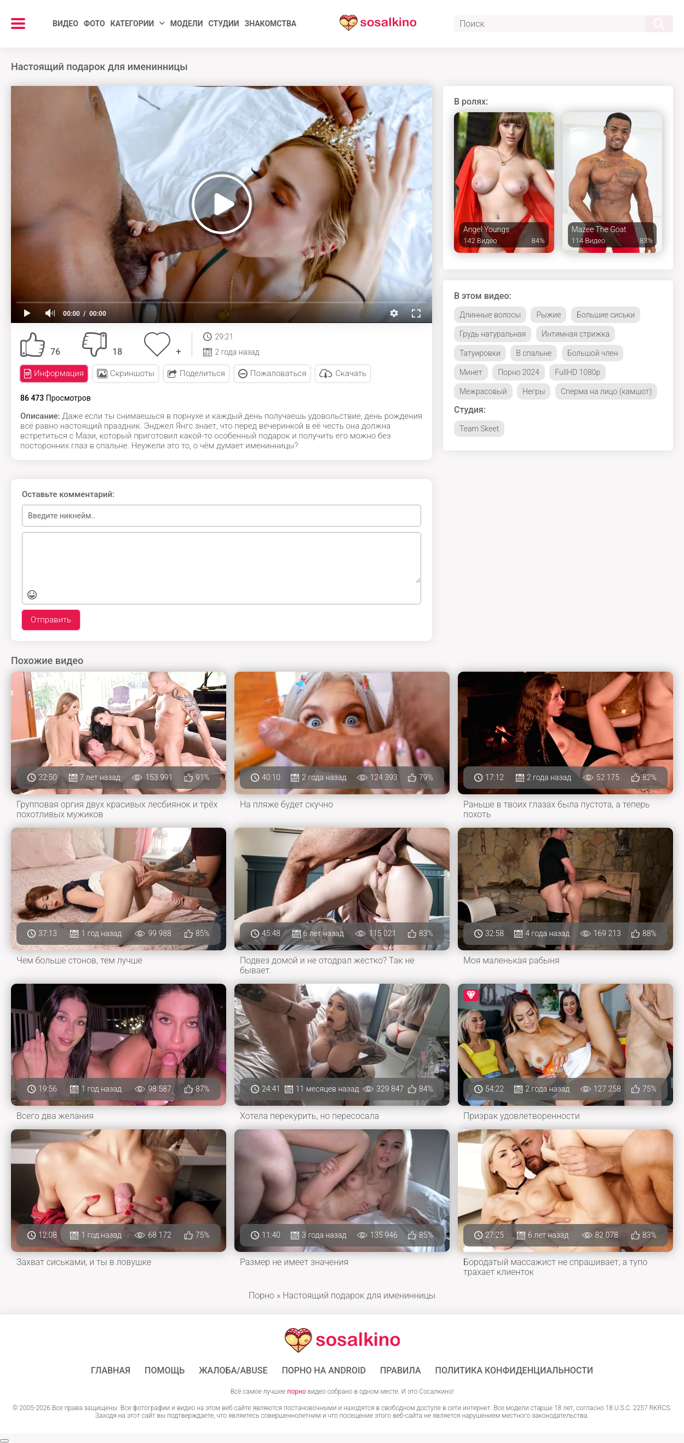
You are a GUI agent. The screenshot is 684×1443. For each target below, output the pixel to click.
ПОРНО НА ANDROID (323, 1371)
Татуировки (480, 353)
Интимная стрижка (576, 334)
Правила (400, 1371)
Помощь (165, 1371)
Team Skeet (479, 428)
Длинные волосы (490, 314)
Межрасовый (483, 391)
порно (296, 1391)
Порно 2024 (518, 372)
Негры (533, 391)
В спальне (533, 353)
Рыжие (548, 314)
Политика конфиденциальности (514, 1371)
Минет (470, 372)
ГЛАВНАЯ (110, 1371)
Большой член (592, 353)
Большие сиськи (606, 314)
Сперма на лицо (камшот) (606, 391)
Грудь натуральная (492, 334)
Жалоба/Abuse (233, 1371)
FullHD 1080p (577, 372)
